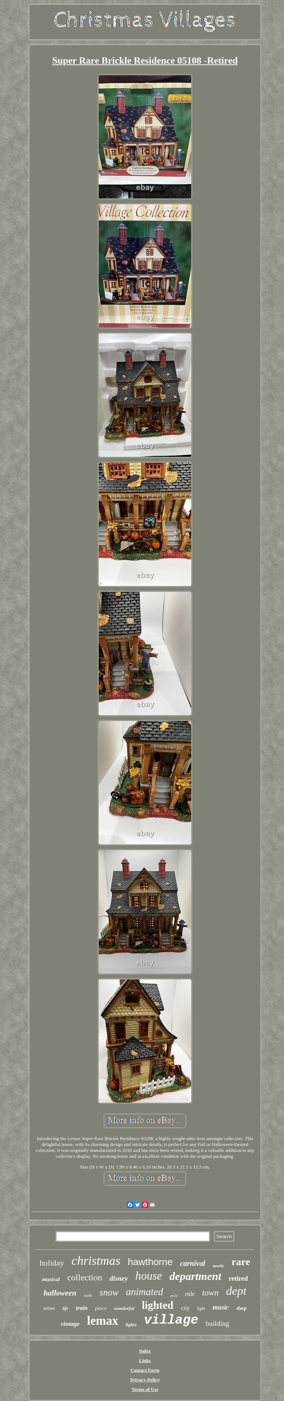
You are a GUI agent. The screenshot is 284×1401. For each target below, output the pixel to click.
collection (84, 1277)
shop (241, 1308)
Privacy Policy (145, 1379)
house (148, 1275)
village (171, 1320)
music (221, 1307)
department (195, 1276)
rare (240, 1261)
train (82, 1308)
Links (145, 1360)
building (217, 1323)
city (185, 1308)
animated (144, 1291)
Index (145, 1351)
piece (101, 1308)
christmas (95, 1260)
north (88, 1296)
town (210, 1292)
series (49, 1308)
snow (108, 1292)
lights (131, 1324)
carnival (192, 1263)
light (201, 1308)
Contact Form (145, 1370)
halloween (60, 1292)
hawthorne (150, 1261)
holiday (52, 1262)
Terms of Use (145, 1389)
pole (174, 1295)
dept (236, 1290)
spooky (218, 1265)
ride (190, 1293)
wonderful (124, 1308)
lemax (102, 1320)
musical (51, 1279)
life (65, 1308)
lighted (157, 1305)
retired (238, 1278)
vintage (70, 1323)
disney (118, 1278)
